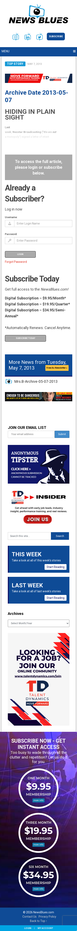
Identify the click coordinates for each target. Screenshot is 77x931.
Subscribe (56, 36)
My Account (45, 928)
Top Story (15, 63)
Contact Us (29, 916)
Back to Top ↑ (38, 921)
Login (27, 928)
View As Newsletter (56, 368)
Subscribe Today (25, 338)
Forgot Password (16, 261)
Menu (5, 51)
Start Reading (55, 567)
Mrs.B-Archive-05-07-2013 (35, 381)
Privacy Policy (47, 916)
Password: (11, 234)
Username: (11, 217)
